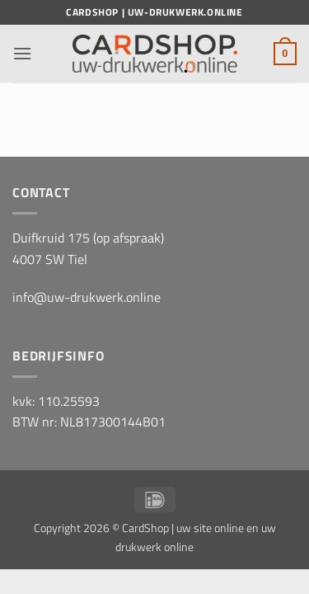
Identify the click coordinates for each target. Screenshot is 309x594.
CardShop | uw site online (183, 528)
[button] (22, 53)
